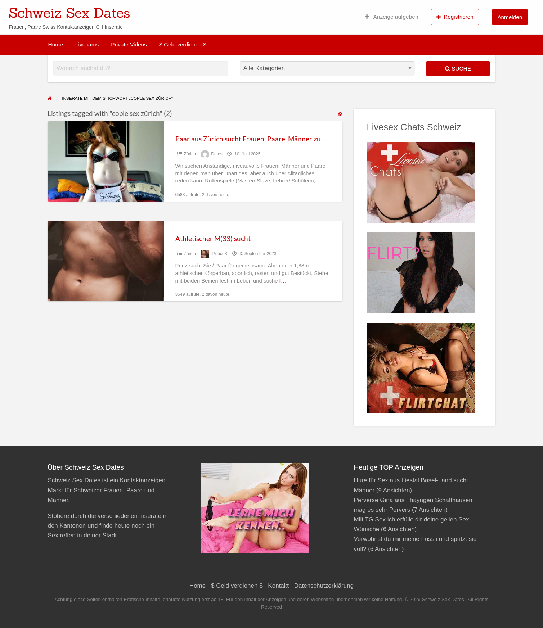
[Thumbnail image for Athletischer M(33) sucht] (105, 261)
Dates (216, 154)
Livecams (87, 44)
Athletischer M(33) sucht (213, 238)
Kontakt (278, 585)
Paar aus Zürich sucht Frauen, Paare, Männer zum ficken (260, 139)
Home (55, 44)
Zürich (190, 154)
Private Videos (129, 44)
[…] (283, 281)
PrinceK (220, 253)
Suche (458, 68)
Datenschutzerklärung (324, 585)
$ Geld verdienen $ (182, 44)
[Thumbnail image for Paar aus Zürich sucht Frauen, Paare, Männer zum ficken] (105, 161)
